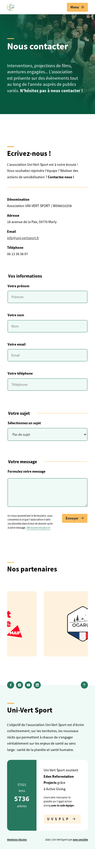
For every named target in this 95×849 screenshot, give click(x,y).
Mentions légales (17, 839)
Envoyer (75, 518)
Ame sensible (80, 839)
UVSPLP (62, 819)
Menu (77, 7)
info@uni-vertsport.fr (23, 238)
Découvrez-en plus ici (38, 527)
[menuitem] (77, 7)
